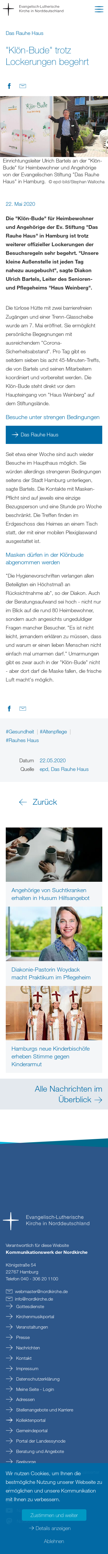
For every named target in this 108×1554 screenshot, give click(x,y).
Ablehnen (54, 1541)
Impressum (26, 1368)
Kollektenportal (30, 1420)
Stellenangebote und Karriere (44, 1409)
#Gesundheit (20, 731)
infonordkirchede (34, 1298)
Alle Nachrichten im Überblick (68, 1094)
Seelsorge (25, 1461)
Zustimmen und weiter (54, 1515)
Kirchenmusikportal (34, 1316)
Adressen (25, 1399)
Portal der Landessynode (40, 1440)
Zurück (45, 801)
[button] (99, 10)
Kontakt (23, 1358)
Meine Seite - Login (34, 1389)
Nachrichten (27, 1347)
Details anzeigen (53, 1528)
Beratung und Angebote (39, 1451)
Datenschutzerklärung (37, 1378)
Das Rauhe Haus (39, 434)
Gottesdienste (29, 1306)
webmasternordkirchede (41, 1291)
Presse (22, 1337)
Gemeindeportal (31, 1430)
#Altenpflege (54, 731)
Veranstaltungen (31, 1326)
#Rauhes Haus (22, 740)
